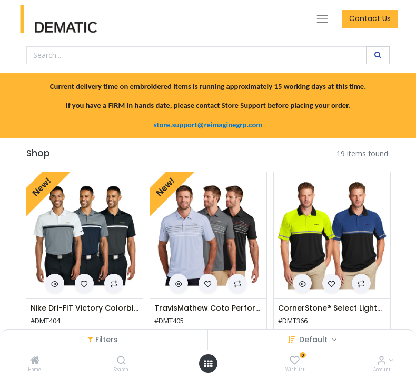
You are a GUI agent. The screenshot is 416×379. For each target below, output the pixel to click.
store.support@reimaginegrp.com (208, 124)
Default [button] (314, 339)
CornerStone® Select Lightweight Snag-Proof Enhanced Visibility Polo (332, 308)
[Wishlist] (295, 361)
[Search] (121, 361)
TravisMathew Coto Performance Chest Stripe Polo (208, 308)
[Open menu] (208, 363)
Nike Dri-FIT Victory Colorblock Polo (84, 308)
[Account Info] (382, 361)
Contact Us (370, 18)
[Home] (34, 361)
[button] (84, 283)
